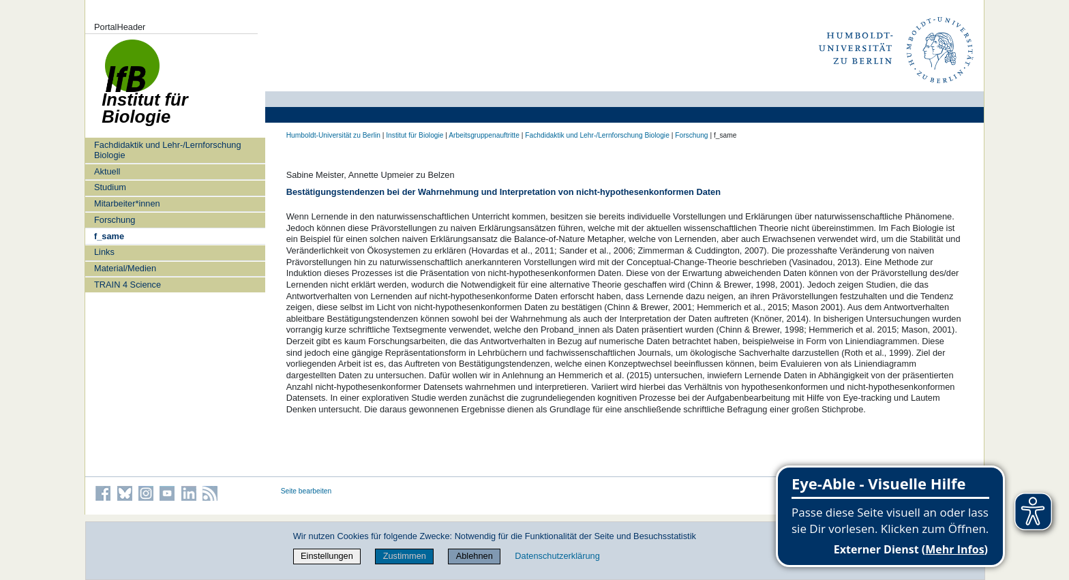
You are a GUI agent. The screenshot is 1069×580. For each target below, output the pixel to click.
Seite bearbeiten (306, 491)
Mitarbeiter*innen (127, 203)
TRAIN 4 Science (127, 284)
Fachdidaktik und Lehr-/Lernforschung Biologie (167, 150)
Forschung (114, 220)
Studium (110, 187)
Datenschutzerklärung (557, 556)
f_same (109, 236)
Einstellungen (327, 556)
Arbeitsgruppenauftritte (484, 135)
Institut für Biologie (414, 135)
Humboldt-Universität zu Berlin (333, 135)
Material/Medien (125, 268)
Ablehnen (474, 556)
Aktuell (107, 171)
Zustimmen (404, 556)
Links (104, 252)
